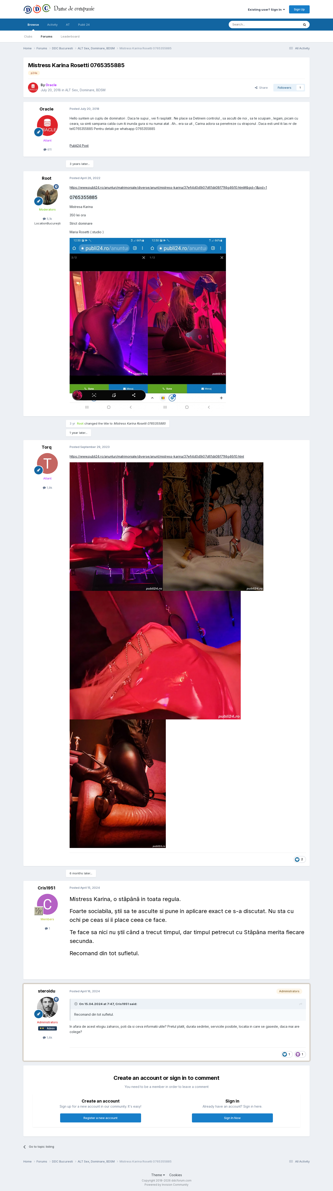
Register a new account (100, 1118)
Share (261, 87)
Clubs (28, 36)
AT (68, 24)
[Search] (252, 24)
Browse (33, 27)
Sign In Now (232, 1118)
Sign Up (299, 9)
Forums (46, 36)
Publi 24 (84, 24)
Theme (158, 1175)
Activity (52, 24)
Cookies (175, 1175)
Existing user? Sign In (266, 9)
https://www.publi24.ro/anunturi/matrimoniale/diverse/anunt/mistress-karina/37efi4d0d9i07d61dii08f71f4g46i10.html (157, 456)
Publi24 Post (79, 146)
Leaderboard (70, 36)
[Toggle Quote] (76, 1004)
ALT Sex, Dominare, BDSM (85, 90)
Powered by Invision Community (166, 1184)
